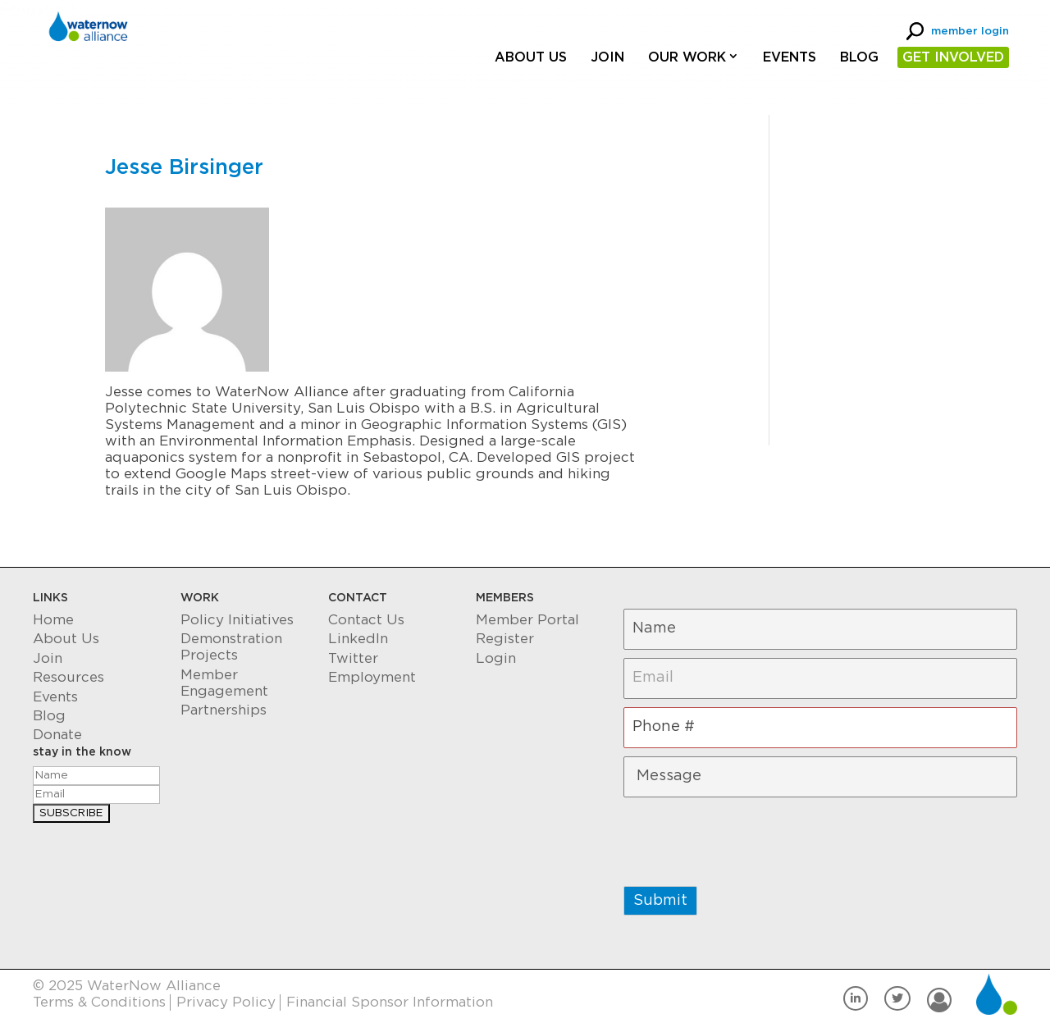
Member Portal (527, 620)
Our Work (687, 57)
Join (607, 57)
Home (53, 620)
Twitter (353, 658)
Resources (68, 677)
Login (496, 658)
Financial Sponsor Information (389, 1002)
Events (789, 57)
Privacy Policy (226, 1002)
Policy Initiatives (237, 620)
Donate (57, 735)
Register (505, 639)
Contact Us (366, 620)
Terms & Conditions (99, 1002)
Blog (859, 57)
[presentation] (748, 838)
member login (970, 31)
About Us (531, 57)
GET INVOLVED (953, 57)
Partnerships (223, 710)
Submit (660, 900)
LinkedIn (358, 639)
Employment (372, 677)
